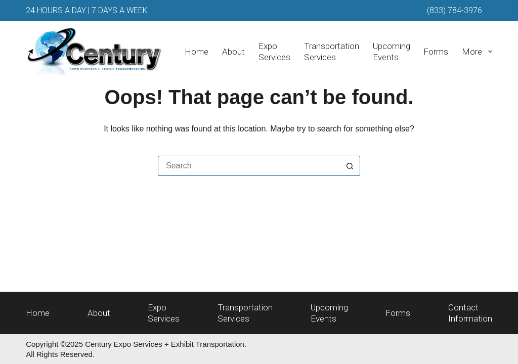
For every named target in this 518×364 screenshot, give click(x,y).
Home (196, 52)
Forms (435, 52)
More (477, 52)
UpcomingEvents (391, 51)
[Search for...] (249, 166)
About (233, 52)
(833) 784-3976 (454, 10)
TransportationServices (331, 51)
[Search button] (350, 166)
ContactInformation (470, 313)
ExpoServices (274, 51)
